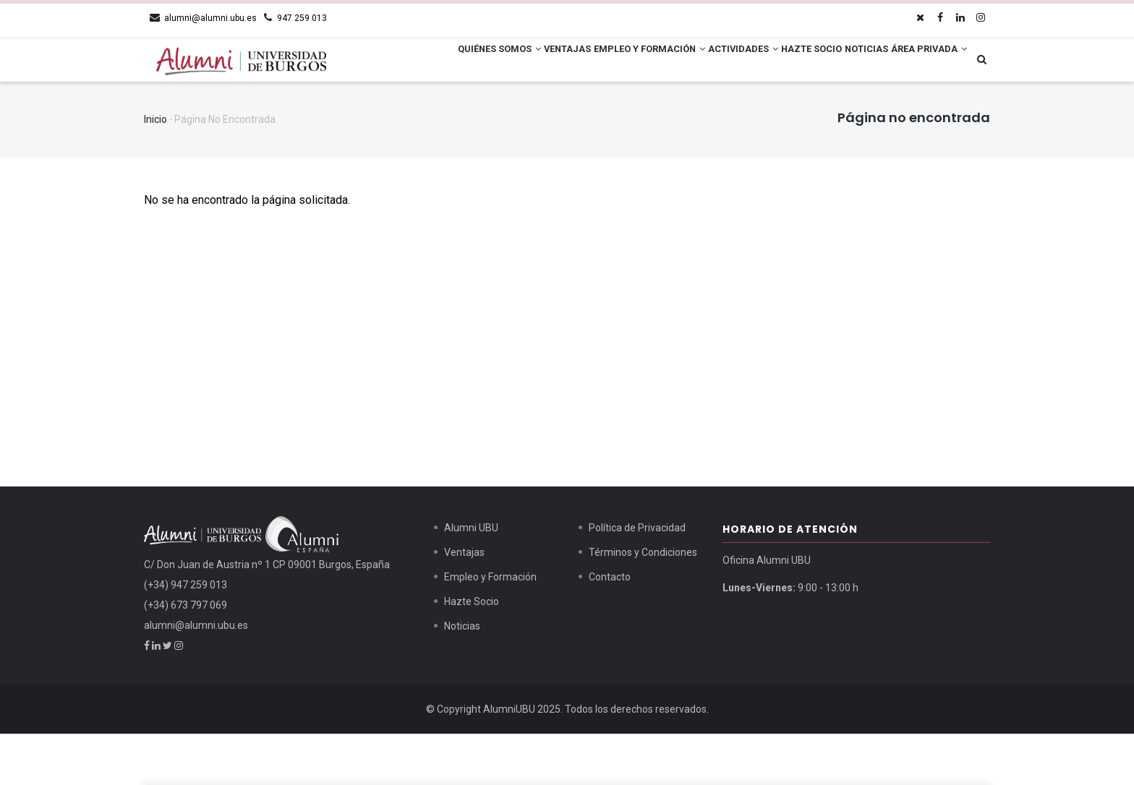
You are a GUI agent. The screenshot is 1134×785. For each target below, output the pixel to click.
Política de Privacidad (637, 579)
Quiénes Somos (439, 61)
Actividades (722, 61)
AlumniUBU (509, 760)
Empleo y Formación (615, 61)
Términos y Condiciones (643, 603)
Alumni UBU (471, 579)
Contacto (610, 628)
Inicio (155, 170)
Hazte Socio (804, 61)
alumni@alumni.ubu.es (196, 676)
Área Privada (435, 108)
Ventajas (521, 61)
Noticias (873, 61)
